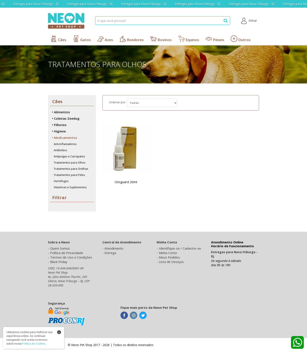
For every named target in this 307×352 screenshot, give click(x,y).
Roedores (131, 38)
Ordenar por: (117, 102)
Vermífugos (61, 181)
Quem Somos (60, 248)
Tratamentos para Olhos (69, 162)
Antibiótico (60, 150)
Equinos (188, 38)
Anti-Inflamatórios (65, 144)
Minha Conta (168, 253)
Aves (105, 38)
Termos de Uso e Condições (71, 257)
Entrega (110, 253)
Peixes (215, 38)
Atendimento (113, 248)
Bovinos (161, 38)
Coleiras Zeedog (66, 118)
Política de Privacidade (66, 253)
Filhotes (59, 125)
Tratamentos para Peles (69, 175)
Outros (241, 38)
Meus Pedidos (169, 257)
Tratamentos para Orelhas (71, 169)
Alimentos (61, 112)
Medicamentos (64, 137)
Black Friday (58, 262)
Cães (58, 38)
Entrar (249, 21)
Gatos (82, 38)
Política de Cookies (33, 343)
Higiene (59, 131)
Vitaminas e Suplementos (70, 187)
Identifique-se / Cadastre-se (180, 248)
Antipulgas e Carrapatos (69, 156)
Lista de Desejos (171, 262)
